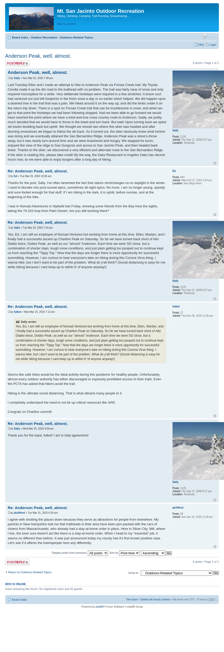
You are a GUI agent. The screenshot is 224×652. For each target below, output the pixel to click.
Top (215, 163)
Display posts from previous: (80, 552)
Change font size (212, 36)
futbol (17, 311)
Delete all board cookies (155, 599)
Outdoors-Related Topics (76, 37)
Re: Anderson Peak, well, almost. (38, 171)
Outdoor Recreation (44, 37)
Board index (20, 37)
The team (132, 599)
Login (212, 44)
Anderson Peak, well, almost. (38, 56)
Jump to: (133, 572)
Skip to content (66, 23)
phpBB (99, 606)
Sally (17, 78)
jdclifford (19, 512)
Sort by (124, 552)
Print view (205, 36)
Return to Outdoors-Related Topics (29, 572)
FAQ (201, 44)
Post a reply (17, 63)
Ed (15, 176)
